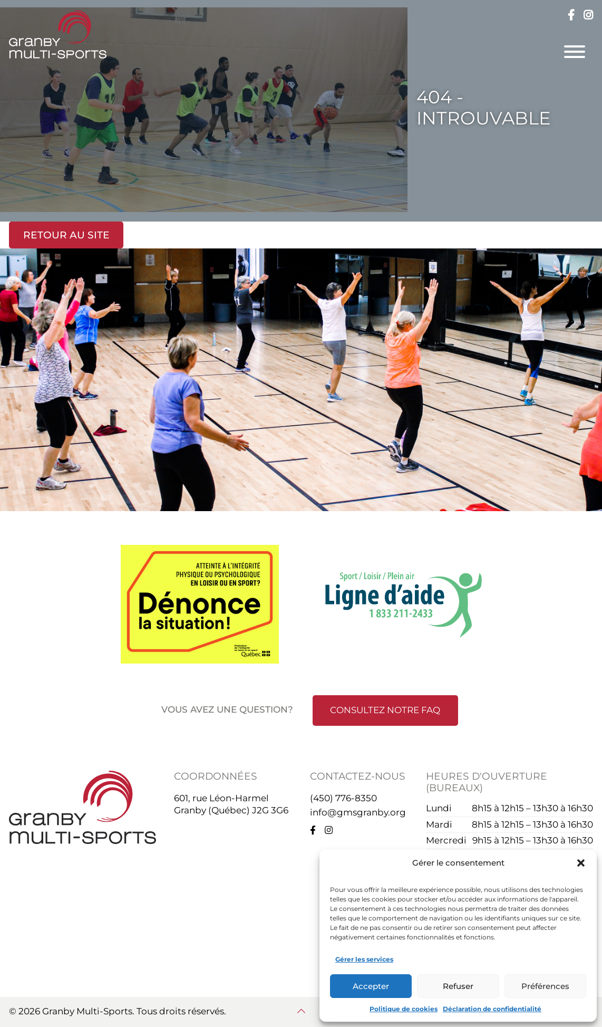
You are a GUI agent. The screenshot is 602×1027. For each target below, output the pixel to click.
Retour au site (66, 235)
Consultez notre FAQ (385, 710)
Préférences (545, 986)
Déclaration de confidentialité (492, 1009)
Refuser (458, 986)
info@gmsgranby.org (358, 812)
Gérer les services (364, 959)
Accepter (371, 986)
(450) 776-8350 (343, 798)
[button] (581, 863)
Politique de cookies (404, 1009)
